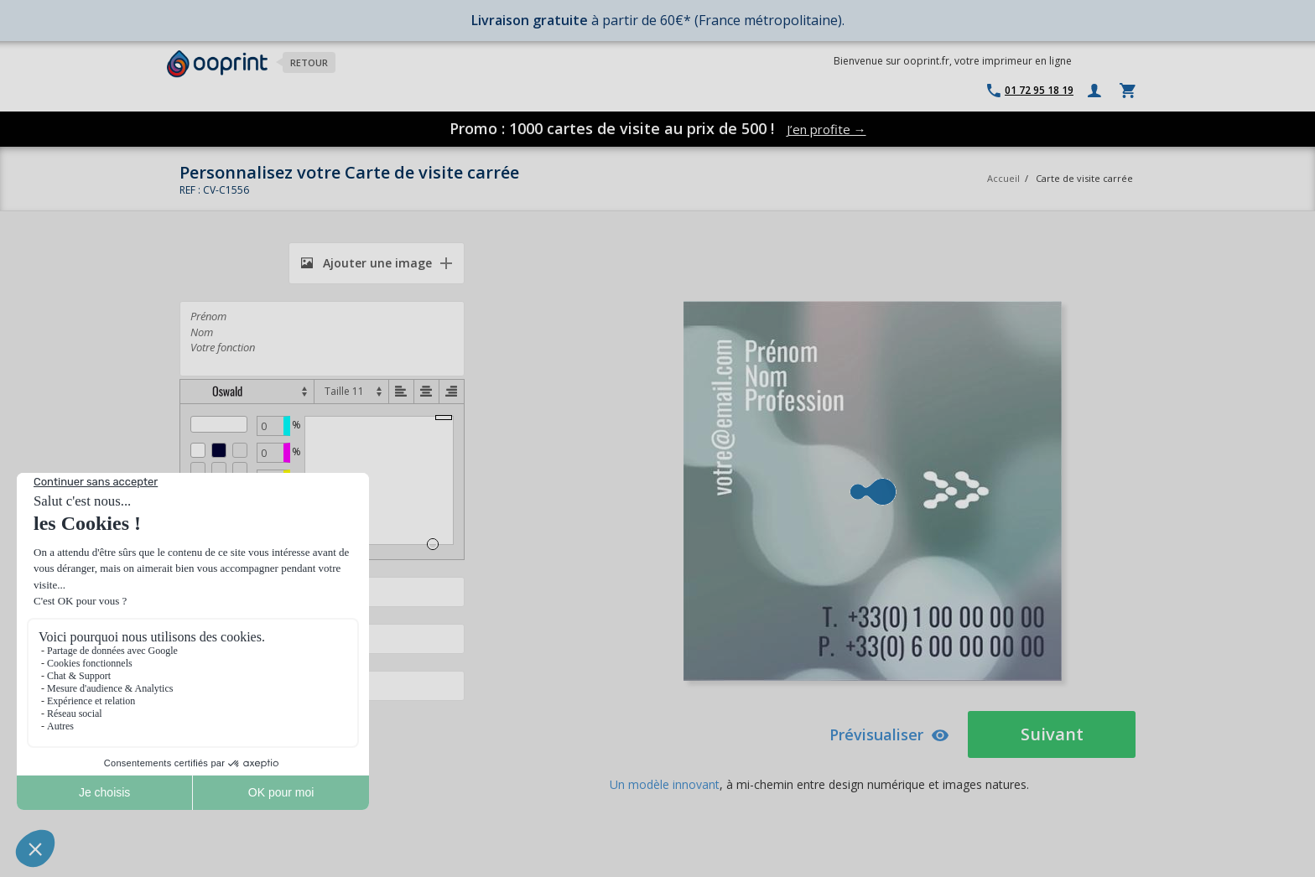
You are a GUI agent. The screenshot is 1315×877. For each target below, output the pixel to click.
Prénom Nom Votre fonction (322, 338)
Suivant (1052, 734)
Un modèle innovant (665, 784)
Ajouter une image (366, 263)
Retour (309, 62)
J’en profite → (826, 129)
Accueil (1003, 178)
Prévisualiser (889, 734)
